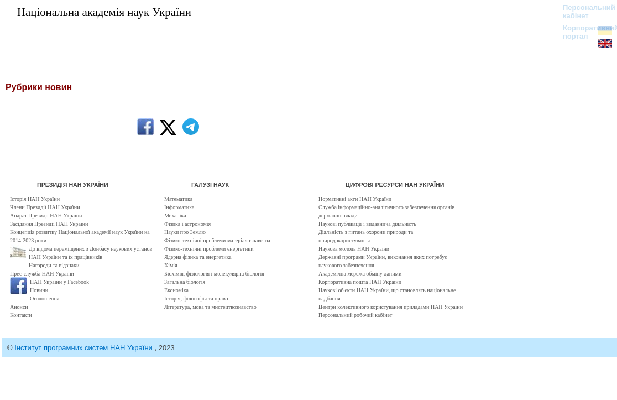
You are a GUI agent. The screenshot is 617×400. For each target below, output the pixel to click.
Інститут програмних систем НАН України (84, 348)
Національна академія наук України (104, 12)
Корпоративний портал (583, 32)
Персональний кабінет (583, 11)
